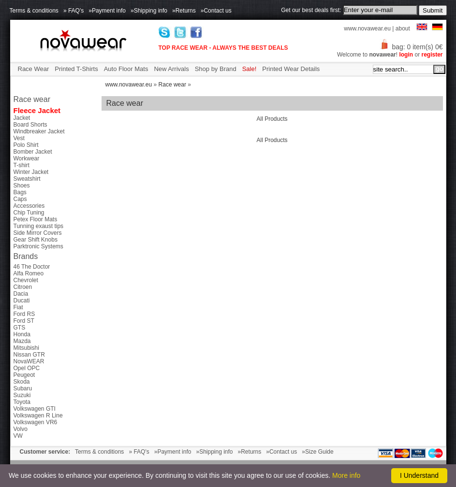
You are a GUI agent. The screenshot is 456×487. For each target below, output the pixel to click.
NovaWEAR (29, 361)
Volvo (21, 429)
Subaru (23, 388)
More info (346, 475)
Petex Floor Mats (36, 219)
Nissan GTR (29, 354)
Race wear (172, 84)
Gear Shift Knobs (36, 239)
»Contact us (216, 10)
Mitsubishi (26, 347)
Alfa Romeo (29, 273)
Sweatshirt (27, 178)
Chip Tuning (29, 212)
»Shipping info (149, 10)
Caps (20, 199)
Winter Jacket (31, 172)
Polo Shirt (26, 145)
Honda (22, 334)
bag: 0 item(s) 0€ (411, 47)
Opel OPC (27, 368)
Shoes (22, 185)
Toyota (22, 402)
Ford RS (24, 314)
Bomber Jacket (33, 151)
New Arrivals (171, 68)
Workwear (27, 158)
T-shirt (21, 165)
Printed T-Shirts (76, 68)
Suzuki (22, 395)
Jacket (22, 118)
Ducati (22, 300)
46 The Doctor (32, 266)
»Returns (184, 10)
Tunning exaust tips (39, 226)
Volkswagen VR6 (36, 422)
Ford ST (24, 320)
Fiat (18, 307)
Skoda (22, 381)
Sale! (249, 68)
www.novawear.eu (367, 28)
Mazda (22, 341)
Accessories (29, 205)
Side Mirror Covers (38, 232)
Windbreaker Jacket (39, 131)
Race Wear (33, 68)
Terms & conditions (34, 10)
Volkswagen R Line (38, 415)
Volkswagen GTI (35, 408)
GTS (20, 327)
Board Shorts (30, 124)
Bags (20, 192)
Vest (19, 138)
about (403, 28)
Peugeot (24, 375)
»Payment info (107, 10)
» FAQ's (73, 10)
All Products (271, 118)
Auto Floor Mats (126, 68)
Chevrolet (26, 280)
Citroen (23, 287)
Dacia (21, 293)
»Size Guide (317, 451)
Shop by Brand (215, 68)
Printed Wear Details (291, 68)
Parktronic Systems (38, 246)
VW (18, 435)
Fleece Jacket (37, 110)
